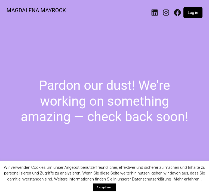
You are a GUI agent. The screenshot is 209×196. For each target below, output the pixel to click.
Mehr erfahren (186, 179)
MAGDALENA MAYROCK (36, 10)
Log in (193, 12)
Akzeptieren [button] (104, 187)
